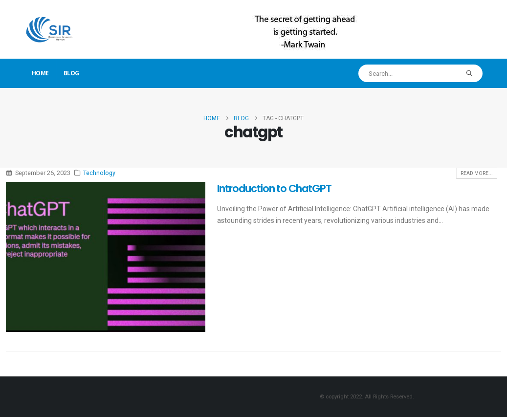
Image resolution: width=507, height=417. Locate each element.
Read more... (477, 173)
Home (40, 73)
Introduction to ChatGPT (274, 188)
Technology (99, 172)
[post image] (105, 257)
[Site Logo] (49, 29)
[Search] (469, 73)
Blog (71, 73)
